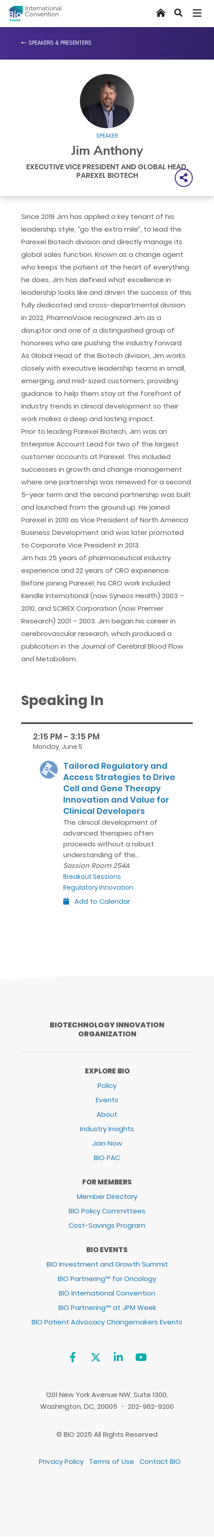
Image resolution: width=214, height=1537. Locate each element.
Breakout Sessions (92, 876)
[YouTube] (141, 1357)
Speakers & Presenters (60, 42)
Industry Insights (107, 1128)
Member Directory (107, 1196)
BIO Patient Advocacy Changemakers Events (107, 1322)
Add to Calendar (96, 901)
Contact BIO (160, 1461)
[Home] (160, 13)
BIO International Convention (107, 1293)
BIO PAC (107, 1157)
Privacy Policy (61, 1461)
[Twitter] (95, 1357)
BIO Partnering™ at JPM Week (107, 1307)
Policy (107, 1085)
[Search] (178, 13)
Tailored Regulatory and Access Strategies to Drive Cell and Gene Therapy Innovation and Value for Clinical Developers (119, 788)
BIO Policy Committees (107, 1211)
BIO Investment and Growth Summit (107, 1264)
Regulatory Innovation (98, 887)
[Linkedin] (118, 1357)
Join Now (107, 1143)
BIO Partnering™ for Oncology (107, 1278)
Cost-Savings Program (107, 1225)
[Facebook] (72, 1357)
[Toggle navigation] (198, 13)
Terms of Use (111, 1461)
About (107, 1114)
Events (107, 1100)
